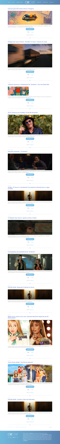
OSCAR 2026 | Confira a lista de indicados (21, 399)
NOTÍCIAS (9, 250)
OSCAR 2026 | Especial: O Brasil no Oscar (21, 287)
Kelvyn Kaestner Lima (13, 288)
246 (16, 427)
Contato (50, 2)
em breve (9, 216)
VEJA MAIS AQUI (30, 71)
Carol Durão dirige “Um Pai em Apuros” (20, 362)
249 (23, 427)
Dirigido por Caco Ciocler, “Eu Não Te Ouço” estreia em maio (27, 42)
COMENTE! (30, 77)
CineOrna (12, 43)
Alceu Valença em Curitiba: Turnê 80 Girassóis (23, 112)
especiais (9, 185)
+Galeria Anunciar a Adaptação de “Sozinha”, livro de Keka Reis (28, 84)
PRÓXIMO (50, 427)
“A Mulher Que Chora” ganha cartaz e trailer (22, 218)
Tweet (32, 32)
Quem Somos (39, 2)
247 (18, 427)
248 (20, 427)
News (13, 2)
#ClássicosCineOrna (20, 2)
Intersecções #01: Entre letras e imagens (21, 8)
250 (25, 427)
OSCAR (9, 397)
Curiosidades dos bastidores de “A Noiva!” (21, 252)
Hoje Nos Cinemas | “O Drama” (18, 151)
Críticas (9, 2)
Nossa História (45, 2)
